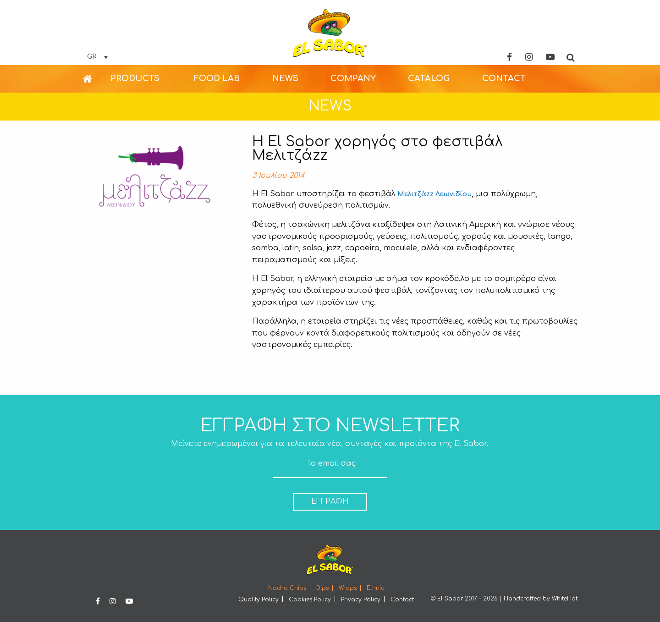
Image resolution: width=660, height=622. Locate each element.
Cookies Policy (310, 599)
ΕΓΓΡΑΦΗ (330, 501)
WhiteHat (565, 598)
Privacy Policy (360, 599)
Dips (322, 588)
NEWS (285, 78)
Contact (402, 599)
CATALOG (429, 78)
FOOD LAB (217, 78)
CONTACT (504, 78)
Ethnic (375, 588)
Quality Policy (258, 599)
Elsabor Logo (330, 33)
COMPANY (353, 78)
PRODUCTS (135, 78)
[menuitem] (96, 79)
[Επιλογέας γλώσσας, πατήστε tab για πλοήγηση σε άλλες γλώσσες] (97, 56)
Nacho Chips (287, 588)
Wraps (348, 588)
